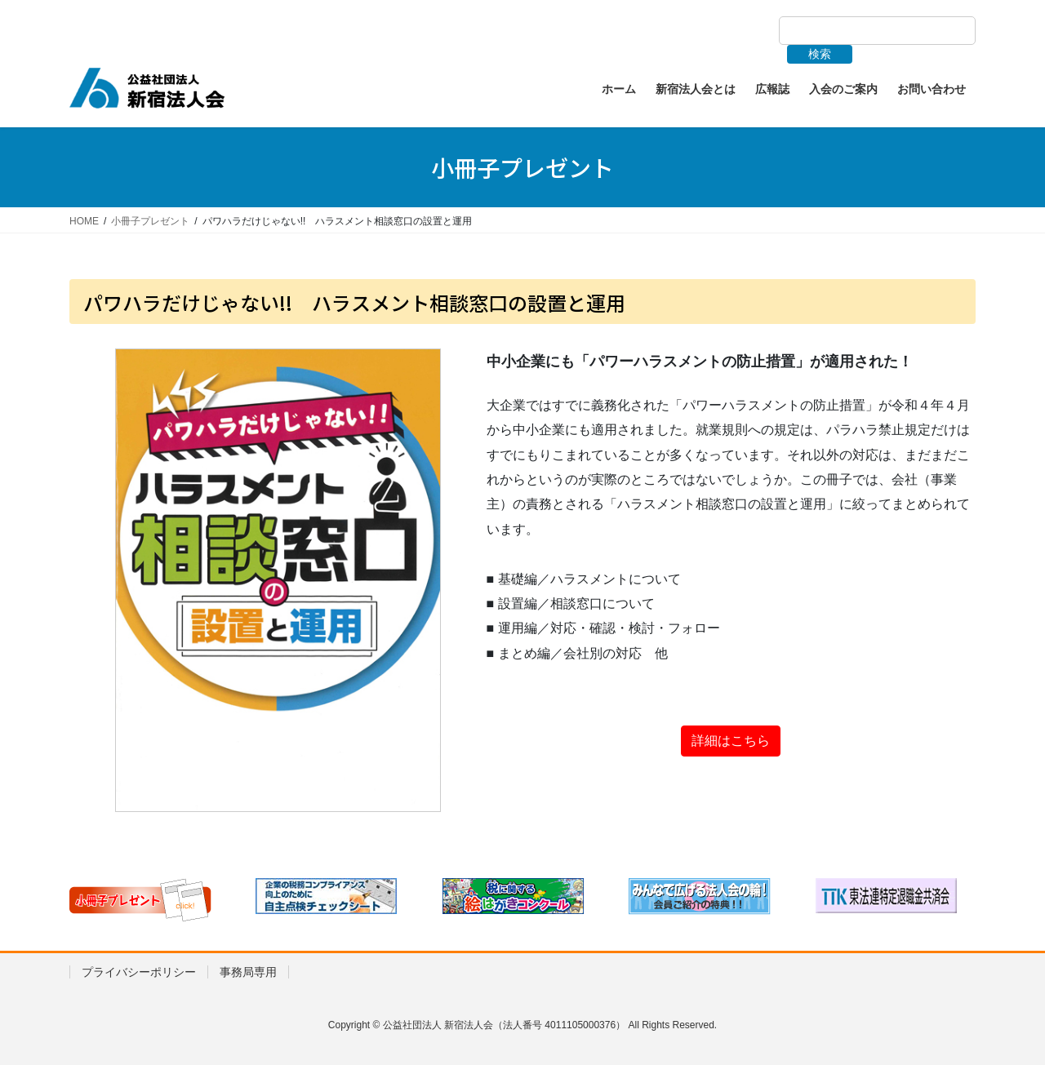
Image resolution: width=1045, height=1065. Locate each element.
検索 (819, 53)
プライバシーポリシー (139, 971)
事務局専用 (248, 971)
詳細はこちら (730, 741)
